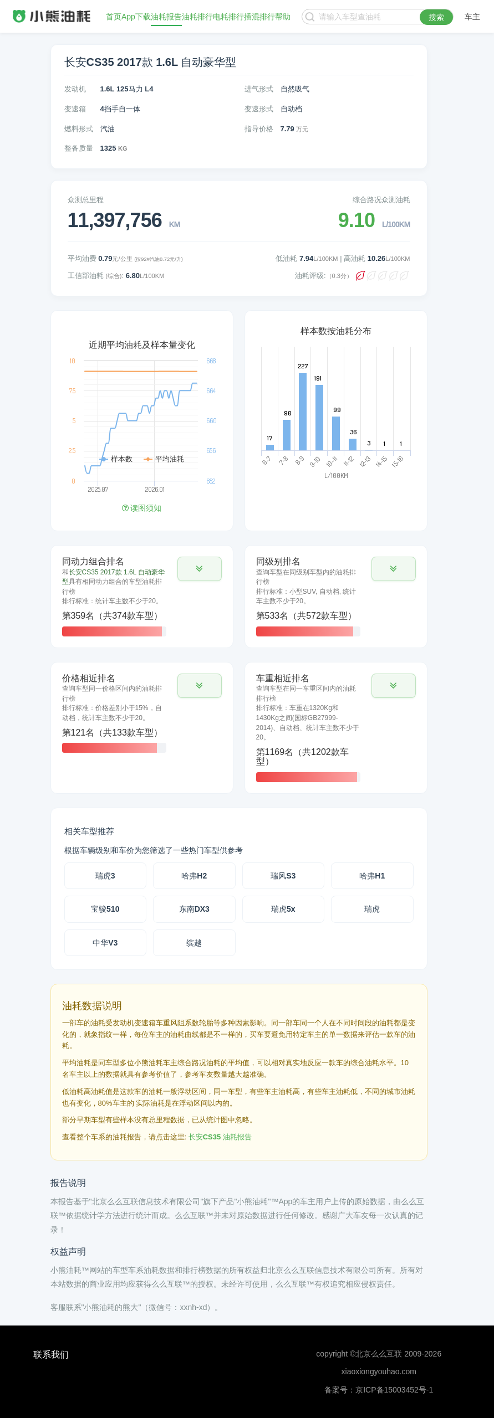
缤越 (194, 942)
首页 (113, 16)
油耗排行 (197, 16)
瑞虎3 (105, 875)
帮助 (283, 16)
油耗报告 (166, 16)
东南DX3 (194, 909)
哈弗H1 (372, 875)
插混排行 (259, 16)
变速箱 (75, 109)
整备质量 (78, 148)
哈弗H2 (194, 875)
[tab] (142, 596)
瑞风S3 (283, 875)
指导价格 (259, 129)
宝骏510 (105, 909)
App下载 (136, 16)
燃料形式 (78, 129)
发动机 (75, 89)
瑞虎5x (283, 909)
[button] (199, 569)
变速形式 (259, 109)
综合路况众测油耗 (381, 200)
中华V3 (105, 942)
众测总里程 (86, 200)
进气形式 (259, 89)
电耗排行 (228, 16)
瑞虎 (372, 909)
